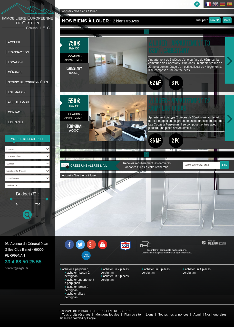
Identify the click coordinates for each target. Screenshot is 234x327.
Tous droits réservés (76, 314)
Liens (149, 314)
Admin (198, 314)
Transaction (18, 52)
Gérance (15, 72)
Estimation (17, 92)
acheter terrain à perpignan (76, 288)
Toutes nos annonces (173, 314)
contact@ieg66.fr (16, 268)
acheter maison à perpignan (77, 274)
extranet (16, 122)
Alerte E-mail (19, 102)
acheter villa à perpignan (75, 295)
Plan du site (132, 314)
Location (15, 62)
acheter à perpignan (74, 269)
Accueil (14, 42)
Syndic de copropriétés (28, 82)
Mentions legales (107, 314)
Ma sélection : (188, 4)
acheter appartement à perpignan (79, 281)
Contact (15, 112)
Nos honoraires (215, 314)
